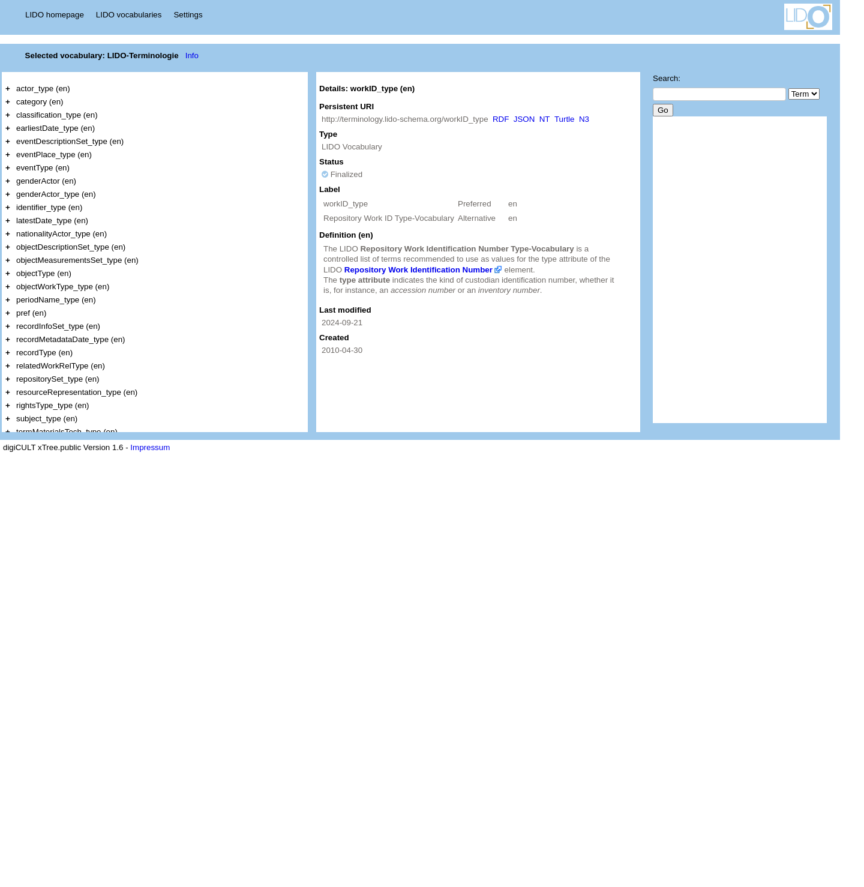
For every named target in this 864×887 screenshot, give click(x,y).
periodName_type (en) (56, 299)
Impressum (150, 447)
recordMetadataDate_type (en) (70, 339)
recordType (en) (44, 352)
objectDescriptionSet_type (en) (70, 246)
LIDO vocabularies (129, 14)
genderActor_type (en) (56, 194)
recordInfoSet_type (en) (58, 326)
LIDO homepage (54, 14)
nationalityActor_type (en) (61, 233)
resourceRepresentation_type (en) (76, 392)
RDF (501, 119)
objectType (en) (43, 273)
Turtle (564, 119)
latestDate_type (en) (52, 220)
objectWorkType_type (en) (62, 286)
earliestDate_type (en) (55, 128)
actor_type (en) (43, 88)
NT (544, 119)
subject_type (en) (46, 418)
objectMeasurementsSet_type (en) (77, 260)
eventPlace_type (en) (54, 154)
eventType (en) (43, 167)
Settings (187, 14)
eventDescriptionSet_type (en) (70, 141)
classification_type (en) (57, 114)
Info (192, 55)
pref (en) (31, 312)
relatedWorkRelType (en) (60, 365)
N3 (584, 119)
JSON (524, 119)
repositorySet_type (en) (58, 378)
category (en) (40, 101)
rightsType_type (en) (52, 405)
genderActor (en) (46, 180)
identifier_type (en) (49, 207)
